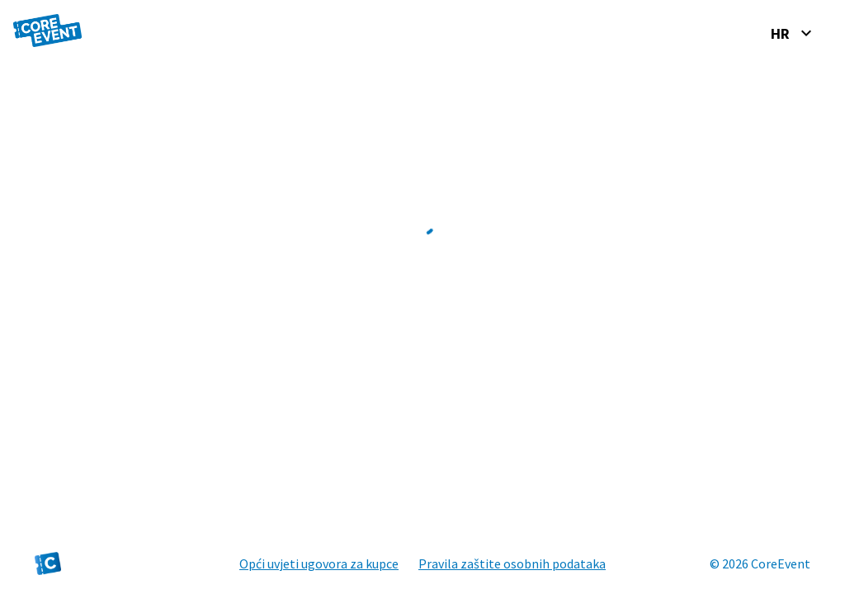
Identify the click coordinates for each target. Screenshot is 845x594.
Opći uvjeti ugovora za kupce (319, 563)
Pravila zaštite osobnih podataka (512, 563)
